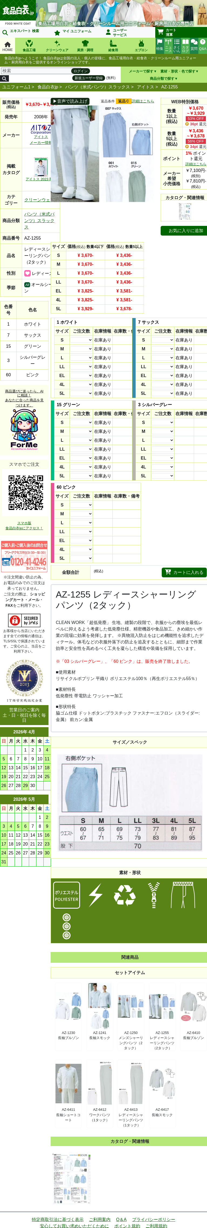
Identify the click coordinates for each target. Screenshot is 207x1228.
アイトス (145, 87)
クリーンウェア (39, 200)
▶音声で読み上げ (70, 101)
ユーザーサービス (116, 32)
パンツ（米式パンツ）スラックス (97, 87)
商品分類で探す (162, 79)
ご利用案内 (100, 1219)
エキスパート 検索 (20, 32)
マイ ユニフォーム (72, 32)
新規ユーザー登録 (89, 78)
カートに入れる (184, 572)
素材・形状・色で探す (177, 71)
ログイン (81, 71)
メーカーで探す (141, 71)
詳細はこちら (143, 101)
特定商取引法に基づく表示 (58, 1219)
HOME (7, 47)
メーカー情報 (41, 142)
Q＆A (121, 1219)
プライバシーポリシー (153, 1219)
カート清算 (166, 32)
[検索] (41, 71)
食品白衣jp (47, 87)
